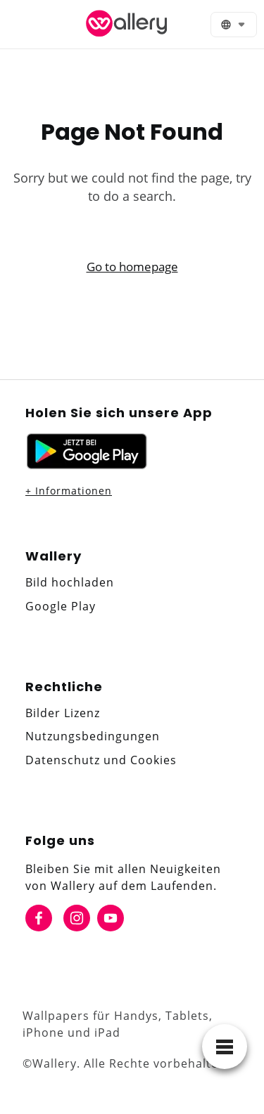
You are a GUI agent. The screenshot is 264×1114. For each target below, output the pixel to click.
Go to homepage (132, 266)
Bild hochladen (69, 582)
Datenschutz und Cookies (101, 760)
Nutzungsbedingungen (92, 736)
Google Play (60, 606)
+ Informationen (68, 490)
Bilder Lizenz (62, 713)
